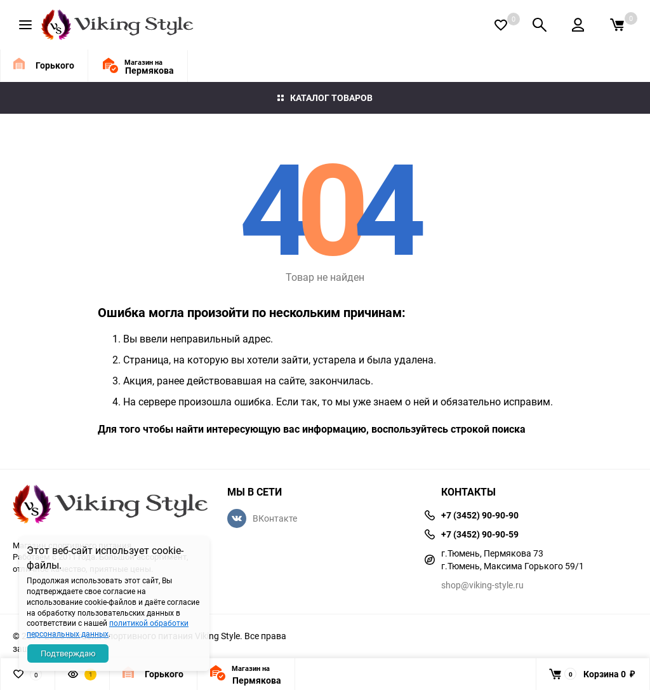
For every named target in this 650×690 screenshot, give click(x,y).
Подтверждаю (68, 653)
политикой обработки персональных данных (108, 628)
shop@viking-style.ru (482, 585)
